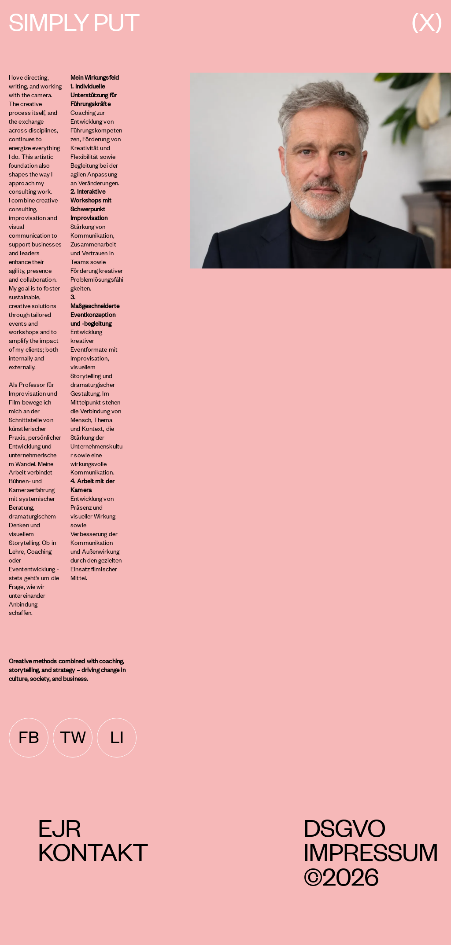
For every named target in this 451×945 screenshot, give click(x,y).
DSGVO (344, 827)
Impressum (370, 851)
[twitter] (72, 737)
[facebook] (28, 737)
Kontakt (93, 851)
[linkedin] (116, 737)
